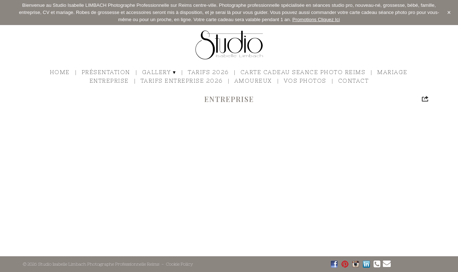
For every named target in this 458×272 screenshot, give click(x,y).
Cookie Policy (179, 264)
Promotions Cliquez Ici (316, 19)
